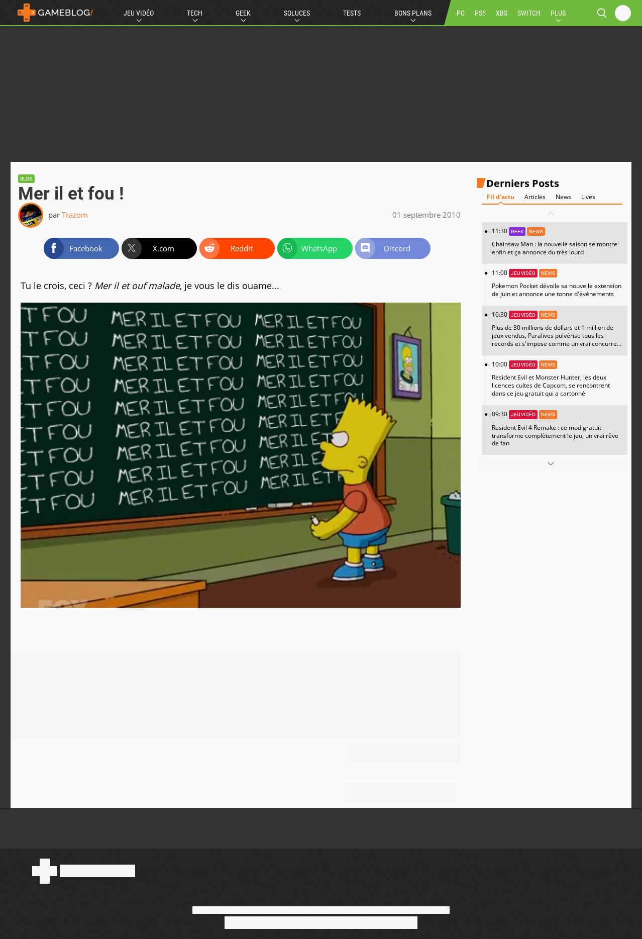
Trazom (75, 215)
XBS (501, 13)
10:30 (557, 332)
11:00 (557, 283)
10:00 (557, 379)
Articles (535, 197)
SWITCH (529, 13)
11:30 (557, 241)
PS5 (480, 13)
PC (461, 13)
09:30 (557, 428)
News (563, 197)
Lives (588, 197)
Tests (352, 13)
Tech (194, 13)
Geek (243, 13)
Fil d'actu (500, 197)
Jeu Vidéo (139, 13)
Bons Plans (413, 13)
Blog (26, 178)
